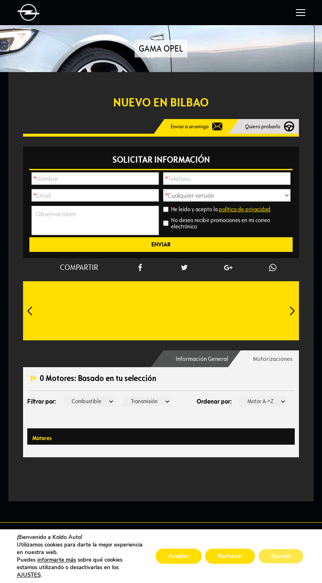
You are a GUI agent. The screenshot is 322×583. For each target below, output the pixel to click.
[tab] (201, 358)
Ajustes (281, 556)
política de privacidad (244, 209)
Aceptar (178, 556)
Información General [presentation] (201, 359)
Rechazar (229, 556)
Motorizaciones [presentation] (273, 359)
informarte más (56, 560)
